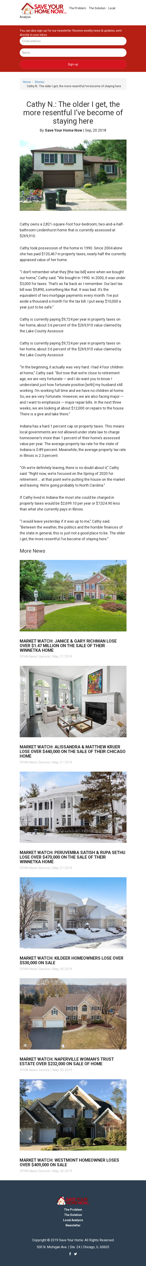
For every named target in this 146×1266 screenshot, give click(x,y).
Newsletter (73, 1220)
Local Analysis (114, 7)
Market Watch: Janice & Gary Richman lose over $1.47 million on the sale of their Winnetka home (68, 640)
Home (27, 76)
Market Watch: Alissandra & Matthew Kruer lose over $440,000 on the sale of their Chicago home (72, 746)
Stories (39, 76)
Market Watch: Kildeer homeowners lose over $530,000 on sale (71, 955)
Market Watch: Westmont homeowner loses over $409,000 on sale (69, 1157)
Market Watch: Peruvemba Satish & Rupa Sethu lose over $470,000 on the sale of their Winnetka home (72, 852)
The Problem (74, 7)
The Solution (93, 7)
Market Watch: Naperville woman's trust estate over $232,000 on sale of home (67, 1056)
